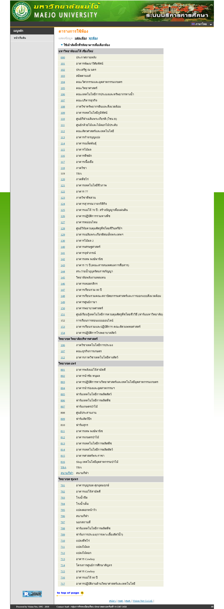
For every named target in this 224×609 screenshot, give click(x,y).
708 (63, 528)
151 (63, 314)
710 (63, 540)
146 (63, 283)
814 (63, 449)
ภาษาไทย (200, 24)
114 (63, 143)
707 (63, 522)
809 (63, 418)
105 (63, 88)
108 (63, 106)
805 (63, 394)
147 (63, 289)
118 (63, 168)
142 (63, 259)
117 (63, 161)
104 (63, 82)
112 (63, 131)
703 (63, 497)
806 (63, 400)
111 (63, 125)
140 (63, 246)
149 (63, 302)
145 (63, 277)
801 (63, 369)
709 (63, 534)
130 (63, 240)
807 (63, 406)
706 (63, 516)
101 (63, 63)
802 (63, 375)
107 (63, 100)
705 (63, 510)
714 (63, 565)
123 (63, 197)
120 (63, 179)
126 (63, 216)
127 (63, 222)
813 (63, 443)
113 (63, 137)
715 (63, 571)
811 (63, 431)
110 (63, 118)
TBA (63, 467)
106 (63, 94)
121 (63, 185)
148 (63, 296)
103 (63, 75)
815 (63, 455)
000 (63, 57)
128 (63, 228)
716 (63, 577)
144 (63, 271)
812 (63, 437)
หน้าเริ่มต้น (20, 38)
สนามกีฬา (67, 473)
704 (63, 503)
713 (63, 559)
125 (63, 210)
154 (63, 332)
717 (63, 583)
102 (63, 69)
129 (63, 234)
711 (63, 546)
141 (63, 253)
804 (63, 388)
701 (63, 485)
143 (63, 265)
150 (63, 308)
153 (63, 326)
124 (63, 203)
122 (63, 191)
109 (63, 112)
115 (63, 149)
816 (63, 461)
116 (63, 155)
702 (63, 491)
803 (63, 382)
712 (63, 553)
